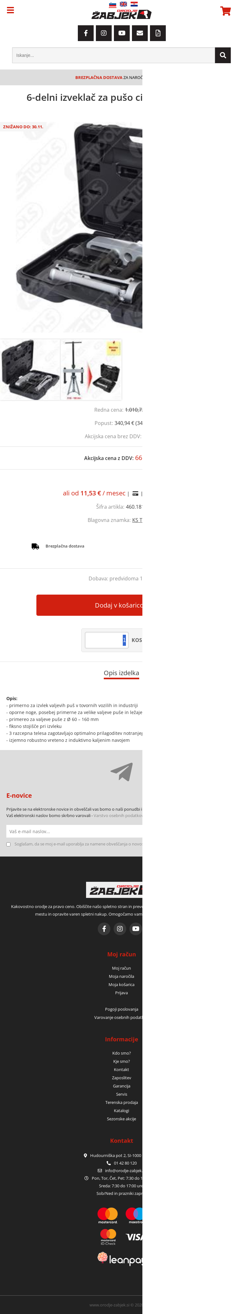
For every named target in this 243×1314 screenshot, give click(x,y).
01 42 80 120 (122, 1163)
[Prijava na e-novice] (230, 831)
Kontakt (121, 1069)
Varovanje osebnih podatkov (121, 1017)
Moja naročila (121, 976)
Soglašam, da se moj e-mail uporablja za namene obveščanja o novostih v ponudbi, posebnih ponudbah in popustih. (124, 844)
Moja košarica (121, 984)
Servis (121, 1094)
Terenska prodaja (121, 1102)
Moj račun (121, 968)
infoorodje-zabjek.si (125, 1170)
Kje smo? (121, 1061)
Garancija (121, 1086)
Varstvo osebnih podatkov (119, 815)
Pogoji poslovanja (121, 1009)
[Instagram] (104, 33)
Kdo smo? (121, 1053)
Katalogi (121, 1110)
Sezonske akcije (121, 1119)
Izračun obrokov (160, 493)
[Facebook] (86, 33)
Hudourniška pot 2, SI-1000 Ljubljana (121, 1155)
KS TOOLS (143, 520)
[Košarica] (224, 11)
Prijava (121, 993)
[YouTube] (122, 33)
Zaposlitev (121, 1078)
